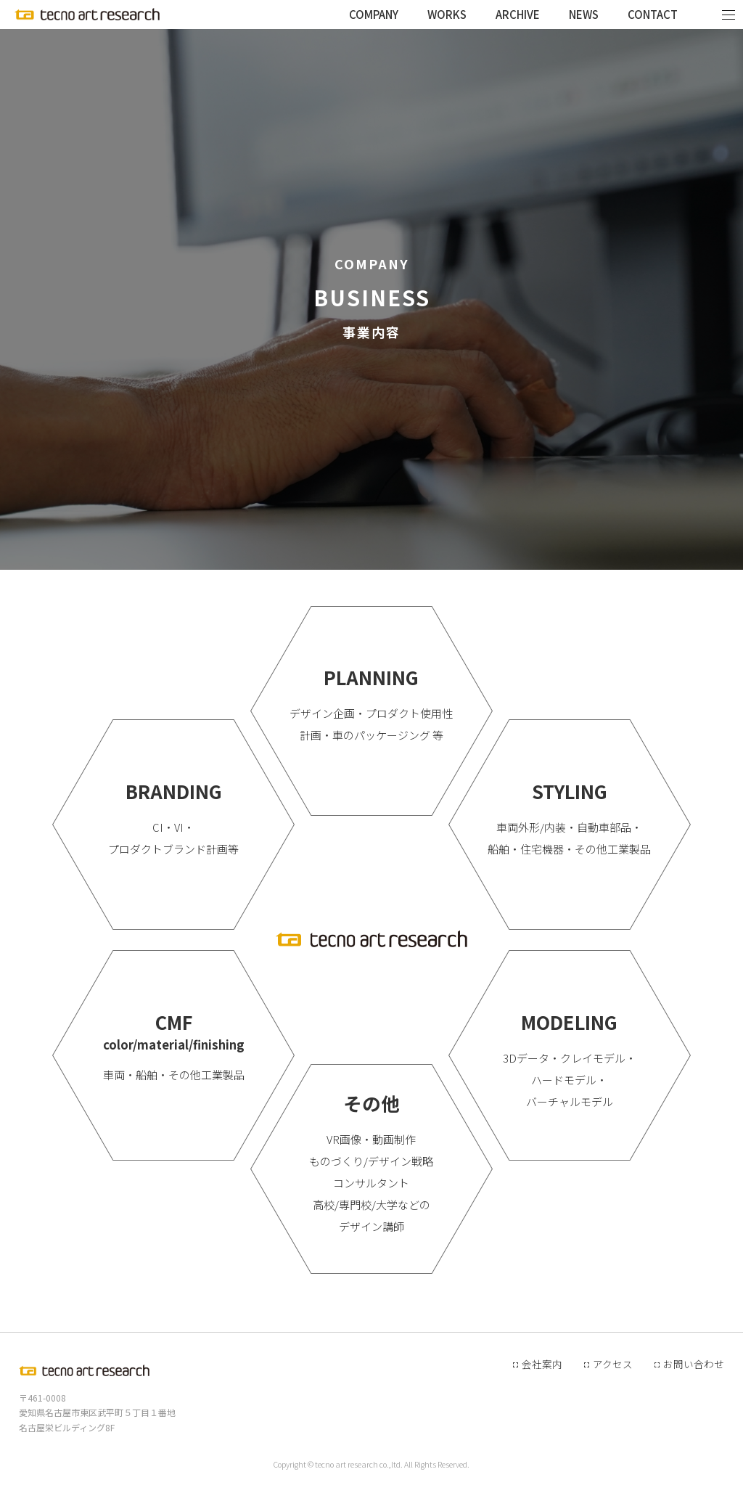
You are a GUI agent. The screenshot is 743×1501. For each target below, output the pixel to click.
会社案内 (542, 1364)
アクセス (613, 1364)
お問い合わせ (693, 1364)
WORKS (447, 14)
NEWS (584, 14)
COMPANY (373, 14)
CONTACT (653, 14)
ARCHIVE (518, 14)
